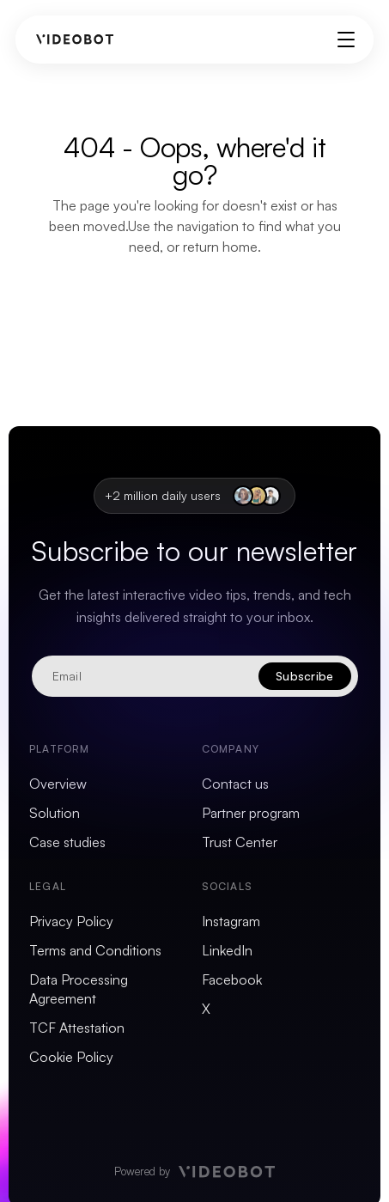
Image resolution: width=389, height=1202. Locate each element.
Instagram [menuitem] (231, 921)
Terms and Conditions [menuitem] (95, 950)
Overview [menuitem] (58, 783)
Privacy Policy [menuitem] (71, 921)
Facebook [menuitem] (232, 979)
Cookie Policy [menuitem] (71, 1056)
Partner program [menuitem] (251, 812)
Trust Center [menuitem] (239, 842)
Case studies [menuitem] (67, 842)
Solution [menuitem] (54, 812)
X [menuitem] (206, 1008)
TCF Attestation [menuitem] (77, 1027)
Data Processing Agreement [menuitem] (78, 989)
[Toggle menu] (346, 39)
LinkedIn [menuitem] (227, 950)
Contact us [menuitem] (235, 783)
